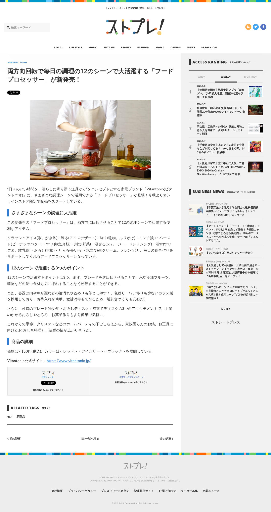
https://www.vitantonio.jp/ (69, 360)
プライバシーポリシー (82, 491)
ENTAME (109, 47)
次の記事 (166, 438)
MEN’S (191, 47)
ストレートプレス (225, 322)
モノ (10, 416)
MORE (225, 309)
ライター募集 (189, 491)
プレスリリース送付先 (115, 491)
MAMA (159, 47)
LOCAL (58, 47)
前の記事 (14, 438)
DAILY (201, 77)
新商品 (20, 416)
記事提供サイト (144, 491)
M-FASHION (209, 47)
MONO (92, 47)
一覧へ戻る (90, 438)
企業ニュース (210, 491)
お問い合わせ (167, 491)
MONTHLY (250, 77)
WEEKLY (226, 77)
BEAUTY (126, 47)
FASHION (143, 47)
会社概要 (57, 491)
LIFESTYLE (75, 47)
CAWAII (176, 47)
